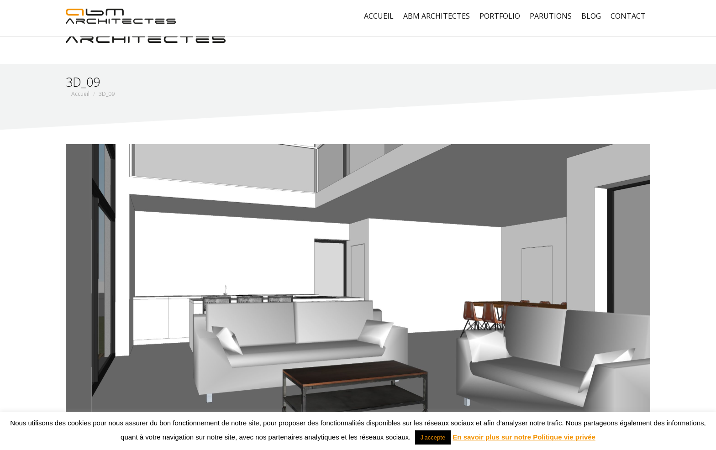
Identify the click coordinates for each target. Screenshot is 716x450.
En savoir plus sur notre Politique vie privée (524, 437)
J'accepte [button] (433, 437)
